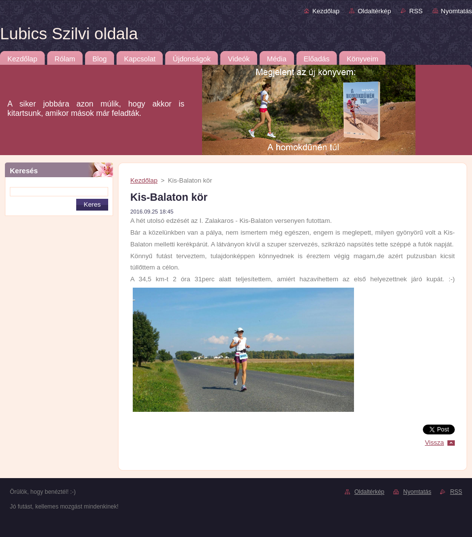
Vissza (434, 442)
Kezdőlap (325, 11)
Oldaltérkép (374, 11)
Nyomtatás (456, 11)
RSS (415, 11)
